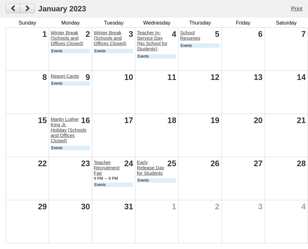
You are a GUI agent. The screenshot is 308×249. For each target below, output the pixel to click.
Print (296, 8)
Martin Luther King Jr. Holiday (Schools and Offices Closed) (69, 129)
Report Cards (65, 76)
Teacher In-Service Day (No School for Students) (152, 40)
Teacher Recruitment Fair (107, 168)
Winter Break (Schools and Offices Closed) (67, 38)
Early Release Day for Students (150, 168)
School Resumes (190, 35)
